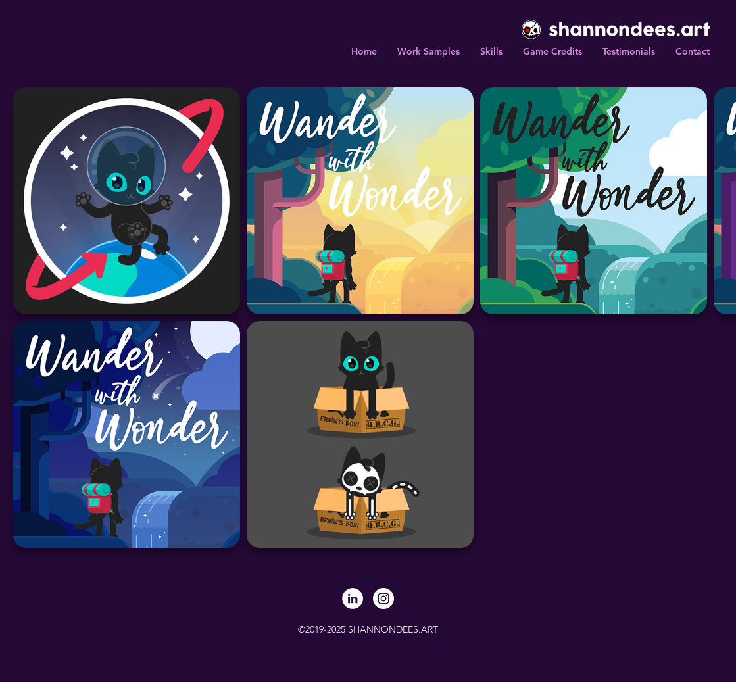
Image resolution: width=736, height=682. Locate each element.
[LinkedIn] (352, 598)
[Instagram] (383, 598)
